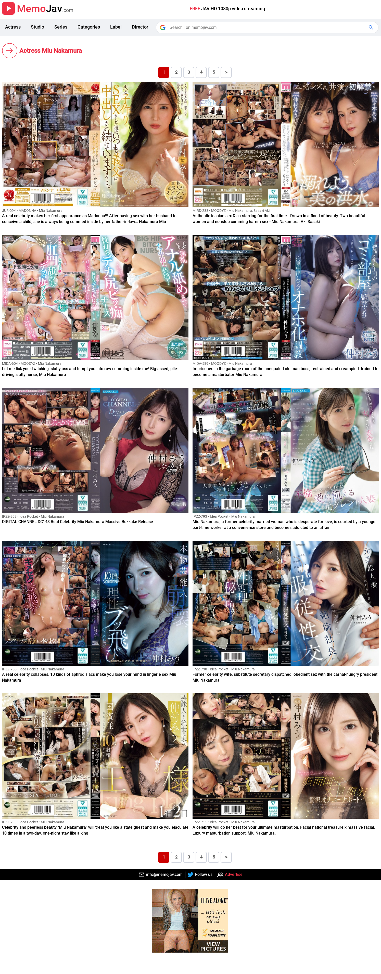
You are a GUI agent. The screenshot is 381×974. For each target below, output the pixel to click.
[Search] (267, 27)
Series (60, 27)
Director (140, 27)
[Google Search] (371, 27)
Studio (37, 27)
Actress (13, 27)
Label (116, 27)
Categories (89, 27)
